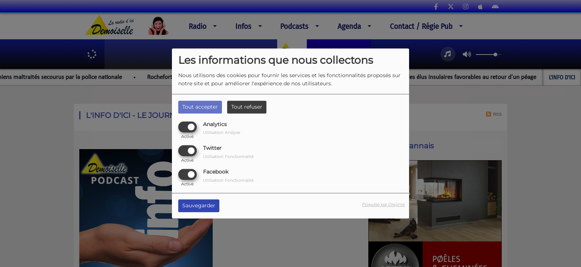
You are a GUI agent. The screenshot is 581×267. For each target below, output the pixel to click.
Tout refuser (246, 106)
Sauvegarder (198, 205)
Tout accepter (200, 106)
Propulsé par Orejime (383, 204)
